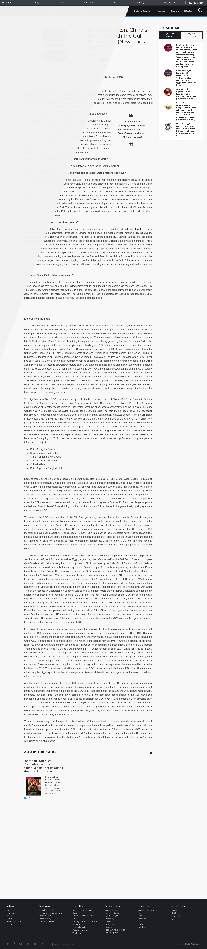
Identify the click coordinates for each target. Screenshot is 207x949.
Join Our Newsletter (64, 944)
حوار (172, 922)
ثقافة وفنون (175, 916)
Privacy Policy (45, 918)
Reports (108, 927)
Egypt (37, 2)
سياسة (174, 910)
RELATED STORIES (170, 35)
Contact (10, 924)
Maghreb (142, 927)
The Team (11, 913)
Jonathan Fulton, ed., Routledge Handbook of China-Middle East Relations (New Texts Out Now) (43, 766)
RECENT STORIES (191, 35)
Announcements (112, 910)
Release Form (45, 915)
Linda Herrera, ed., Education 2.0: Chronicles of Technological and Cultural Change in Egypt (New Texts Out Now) (186, 77)
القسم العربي (170, 2)
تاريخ (173, 919)
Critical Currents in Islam (82, 915)
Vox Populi (76, 933)
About (9, 910)
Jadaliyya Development (115, 930)
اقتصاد (173, 913)
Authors (10, 915)
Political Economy (143, 11)
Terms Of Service (46, 921)
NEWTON (188, 11)
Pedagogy (162, 11)
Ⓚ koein (196, 944)
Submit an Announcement (50, 913)
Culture (75, 918)
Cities (74, 913)
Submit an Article (46, 910)
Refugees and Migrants (82, 910)
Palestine (88, 2)
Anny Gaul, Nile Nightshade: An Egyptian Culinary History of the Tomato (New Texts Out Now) (186, 94)
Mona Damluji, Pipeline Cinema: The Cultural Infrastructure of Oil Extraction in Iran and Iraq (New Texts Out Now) (186, 130)
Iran (62, 2)
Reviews (175, 11)
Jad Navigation (111, 932)
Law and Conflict (79, 927)
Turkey (140, 2)
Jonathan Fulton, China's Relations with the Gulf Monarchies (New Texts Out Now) (117, 38)
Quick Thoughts (112, 915)
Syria (114, 2)
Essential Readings (113, 913)
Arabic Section (178, 906)
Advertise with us (14, 921)
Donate (10, 918)
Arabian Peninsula (146, 910)
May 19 (27, 798)
